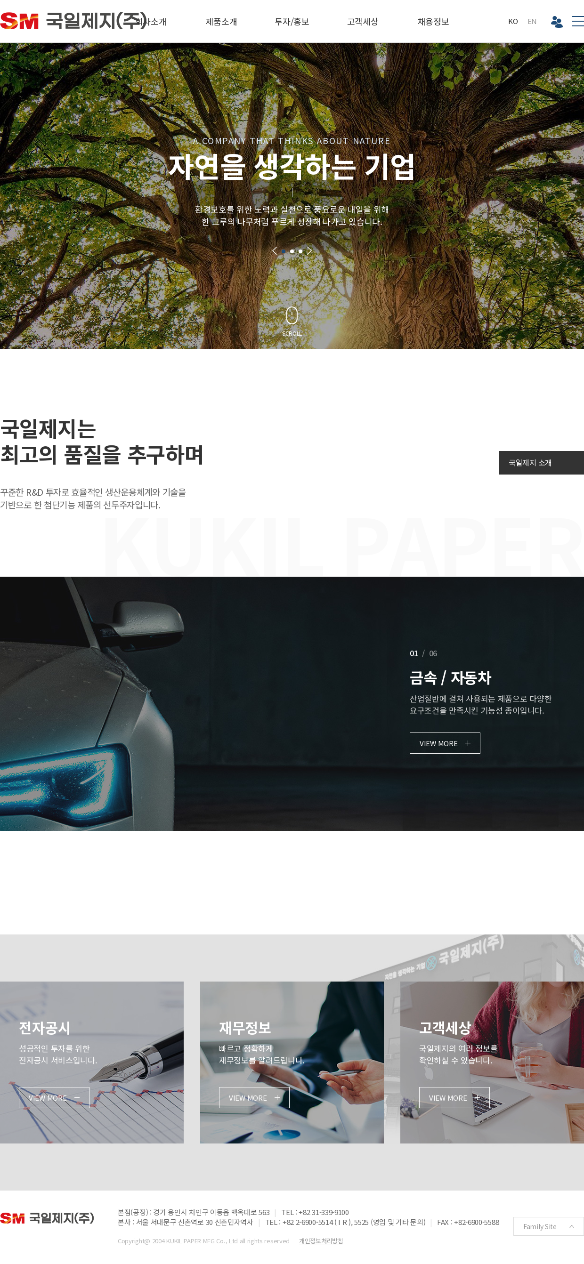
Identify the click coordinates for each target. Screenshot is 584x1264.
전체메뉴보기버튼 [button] (578, 21)
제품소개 (221, 21)
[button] (274, 251)
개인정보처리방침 (321, 1240)
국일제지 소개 (530, 462)
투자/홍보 (292, 21)
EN (532, 21)
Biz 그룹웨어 (557, 22)
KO (513, 21)
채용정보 (433, 21)
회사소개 (151, 21)
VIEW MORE (438, 743)
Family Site (540, 1226)
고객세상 (363, 21)
